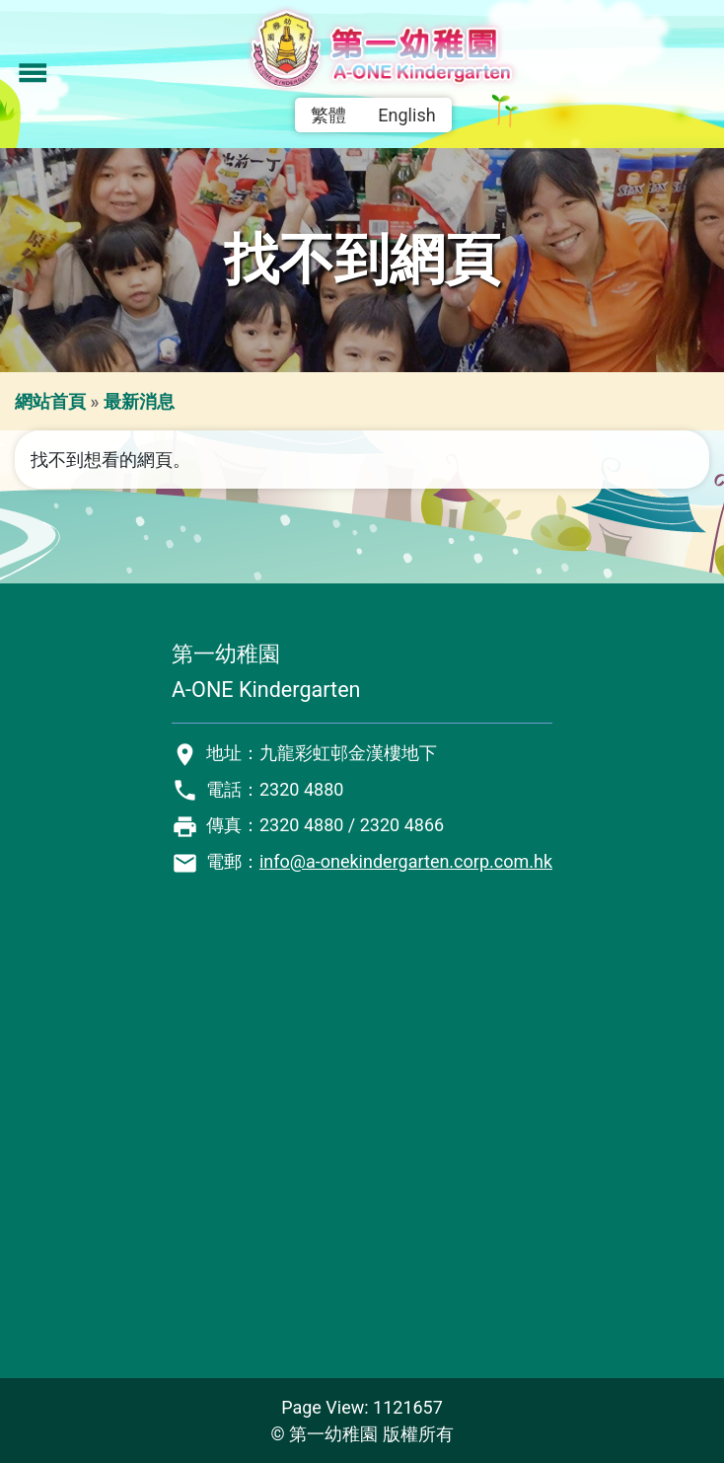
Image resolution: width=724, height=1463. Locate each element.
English (406, 115)
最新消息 (139, 401)
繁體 (328, 115)
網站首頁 (50, 401)
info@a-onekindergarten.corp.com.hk (405, 861)
